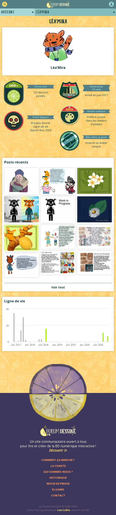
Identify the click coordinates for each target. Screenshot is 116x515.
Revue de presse (58, 483)
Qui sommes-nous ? (58, 472)
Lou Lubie (63, 510)
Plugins (58, 489)
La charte (58, 466)
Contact (58, 495)
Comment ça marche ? (58, 460)
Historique (58, 478)
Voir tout (58, 287)
